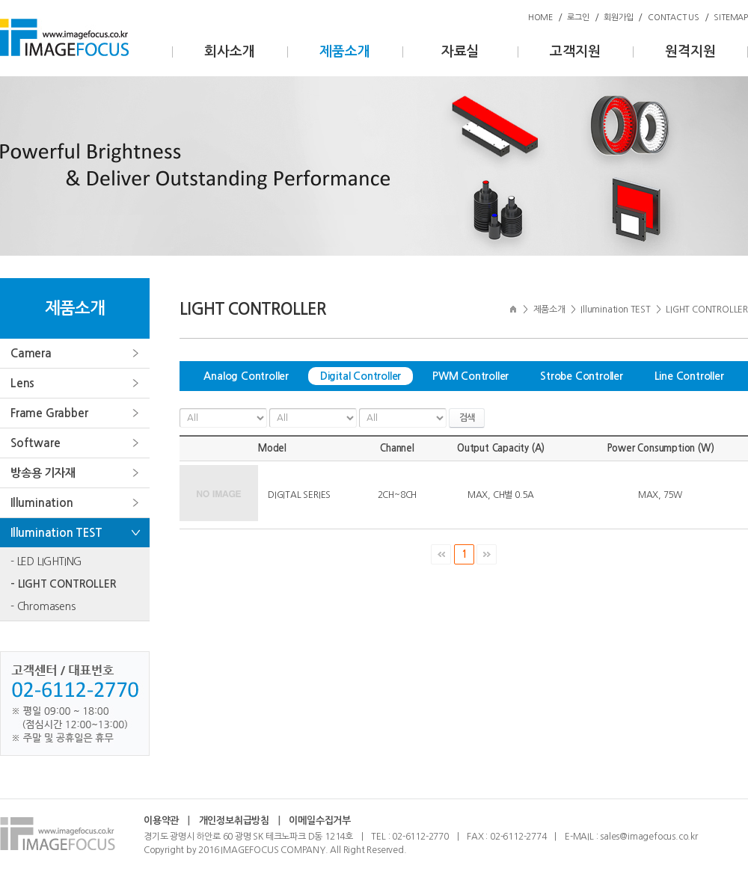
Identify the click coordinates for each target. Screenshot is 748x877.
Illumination (41, 502)
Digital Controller (360, 376)
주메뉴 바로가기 (0, 0)
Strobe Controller (581, 376)
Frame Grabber (49, 413)
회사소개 (229, 51)
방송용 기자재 (43, 472)
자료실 (460, 51)
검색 (466, 417)
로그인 (578, 17)
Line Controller (689, 376)
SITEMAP (731, 17)
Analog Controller (246, 376)
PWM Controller (470, 376)
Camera (31, 353)
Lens (22, 383)
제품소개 (344, 51)
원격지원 (690, 51)
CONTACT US (673, 17)
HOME (540, 17)
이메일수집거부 (320, 820)
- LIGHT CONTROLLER (63, 584)
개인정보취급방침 (234, 820)
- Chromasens (43, 606)
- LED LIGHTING (46, 561)
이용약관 (161, 820)
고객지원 (575, 51)
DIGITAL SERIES (299, 494)
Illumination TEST (56, 532)
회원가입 (618, 17)
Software (35, 443)
